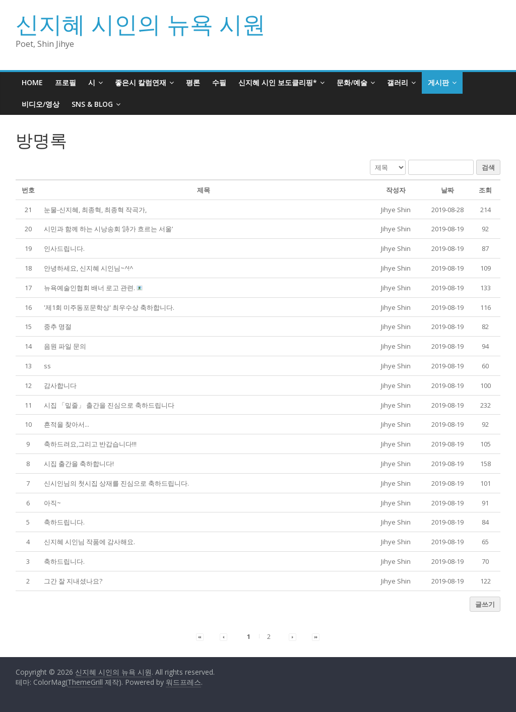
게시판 (438, 82)
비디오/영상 (40, 104)
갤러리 (397, 82)
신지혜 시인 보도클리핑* (277, 82)
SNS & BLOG (92, 104)
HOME (32, 82)
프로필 (65, 82)
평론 (193, 82)
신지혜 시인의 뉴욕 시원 (141, 23)
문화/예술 (352, 82)
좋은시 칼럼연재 (140, 82)
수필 (219, 82)
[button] (396, 209)
